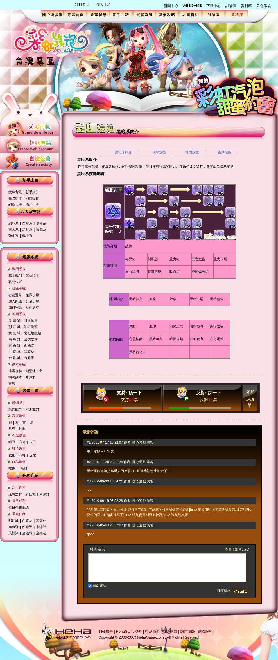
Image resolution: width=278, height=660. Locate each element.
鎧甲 (11, 442)
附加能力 (32, 409)
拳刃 (11, 429)
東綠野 (41, 527)
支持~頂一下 (129, 392)
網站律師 (187, 631)
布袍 (22, 442)
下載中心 (213, 6)
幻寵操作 (32, 198)
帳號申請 (30, 144)
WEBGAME (192, 5)
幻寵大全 (15, 204)
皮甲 (32, 442)
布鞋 (22, 455)
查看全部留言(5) (237, 549)
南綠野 (44, 494)
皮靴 (32, 455)
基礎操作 (15, 198)
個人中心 (103, 5)
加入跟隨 (15, 301)
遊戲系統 (144, 14)
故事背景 (98, 14)
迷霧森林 (15, 371)
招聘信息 (169, 631)
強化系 (13, 236)
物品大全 (32, 204)
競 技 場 (14, 333)
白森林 (27, 521)
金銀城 (27, 533)
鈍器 (22, 429)
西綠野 (29, 345)
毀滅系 (41, 230)
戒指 (11, 468)
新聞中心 (171, 6)
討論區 (230, 6)
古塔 (11, 383)
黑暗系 (27, 230)
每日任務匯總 (18, 507)
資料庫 (246, 6)
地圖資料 (190, 14)
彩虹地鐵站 (32, 333)
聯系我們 (152, 631)
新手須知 (32, 192)
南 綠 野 (14, 339)
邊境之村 (31, 339)
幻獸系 (13, 223)
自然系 (27, 223)
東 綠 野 (14, 345)
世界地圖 (31, 321)
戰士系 (27, 236)
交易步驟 (32, 301)
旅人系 (13, 230)
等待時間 (32, 276)
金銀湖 (29, 358)
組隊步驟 (32, 295)
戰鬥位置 (15, 282)
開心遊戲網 (52, 14)
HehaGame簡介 (129, 631)
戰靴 (11, 455)
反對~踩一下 (208, 392)
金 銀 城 (14, 358)
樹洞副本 (15, 377)
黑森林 (29, 352)
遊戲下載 (30, 128)
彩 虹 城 (14, 327)
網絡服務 (205, 631)
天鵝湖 (13, 533)
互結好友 (33, 307)
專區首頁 (75, 14)
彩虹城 (31, 494)
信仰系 (41, 223)
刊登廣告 (105, 631)
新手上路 (121, 14)
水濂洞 (31, 377)
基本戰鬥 (15, 276)
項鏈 (24, 468)
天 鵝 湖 (14, 321)
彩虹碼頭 (31, 327)
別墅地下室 (34, 371)
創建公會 (30, 160)
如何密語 (15, 307)
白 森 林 (14, 352)
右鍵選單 (15, 295)
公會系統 (263, 6)
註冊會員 (82, 5)
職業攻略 (167, 14)
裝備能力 (15, 409)
